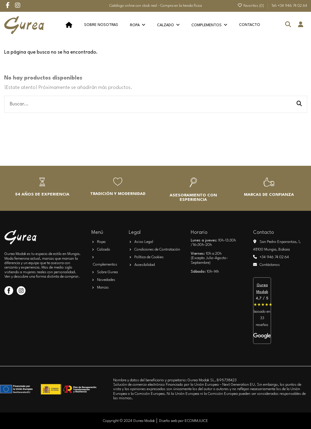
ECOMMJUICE (196, 421)
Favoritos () (251, 6)
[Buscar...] (299, 104)
